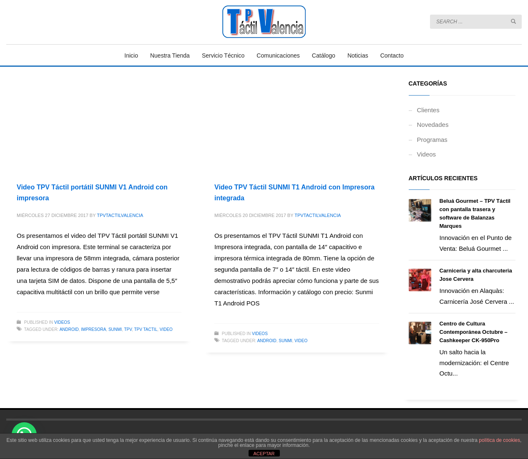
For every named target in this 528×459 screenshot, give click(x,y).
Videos (62, 322)
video (166, 329)
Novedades (433, 124)
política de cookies (499, 440)
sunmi (115, 329)
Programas (432, 139)
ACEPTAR (263, 453)
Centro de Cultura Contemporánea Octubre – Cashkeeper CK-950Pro (474, 331)
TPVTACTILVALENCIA (120, 215)
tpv (128, 329)
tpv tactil (145, 329)
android (69, 329)
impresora (93, 329)
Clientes (428, 109)
